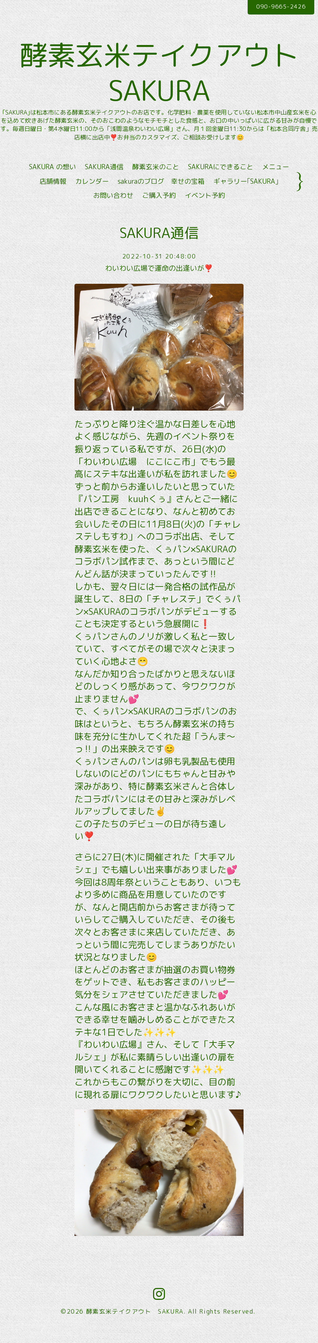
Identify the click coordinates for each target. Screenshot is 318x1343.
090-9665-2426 (278, 7)
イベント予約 (205, 207)
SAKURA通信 (104, 179)
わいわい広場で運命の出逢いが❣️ (159, 281)
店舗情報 (52, 193)
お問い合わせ (113, 207)
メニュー (275, 179)
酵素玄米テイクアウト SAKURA (159, 78)
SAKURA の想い (52, 179)
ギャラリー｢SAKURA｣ (246, 193)
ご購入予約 (159, 207)
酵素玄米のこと (155, 179)
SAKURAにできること (220, 179)
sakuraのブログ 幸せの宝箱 (161, 193)
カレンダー (92, 193)
